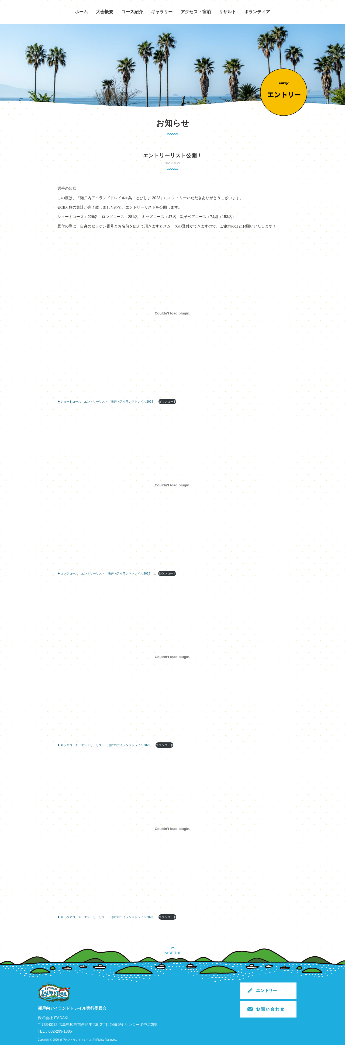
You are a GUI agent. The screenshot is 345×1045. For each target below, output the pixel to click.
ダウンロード (167, 401)
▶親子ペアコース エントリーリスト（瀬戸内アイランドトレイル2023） (106, 917)
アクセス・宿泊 (196, 11)
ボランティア (257, 11)
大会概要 (104, 11)
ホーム (81, 11)
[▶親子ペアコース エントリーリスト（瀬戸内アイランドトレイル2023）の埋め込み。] (172, 828)
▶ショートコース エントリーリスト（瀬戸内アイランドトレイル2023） (106, 401)
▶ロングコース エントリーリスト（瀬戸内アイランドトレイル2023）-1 (106, 573)
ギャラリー (161, 11)
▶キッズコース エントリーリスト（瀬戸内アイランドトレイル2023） (105, 745)
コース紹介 (132, 11)
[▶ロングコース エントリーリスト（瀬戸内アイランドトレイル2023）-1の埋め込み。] (172, 485)
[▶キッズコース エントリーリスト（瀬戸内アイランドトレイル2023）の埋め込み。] (172, 657)
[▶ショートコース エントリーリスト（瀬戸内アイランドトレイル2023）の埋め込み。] (172, 313)
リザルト (227, 11)
